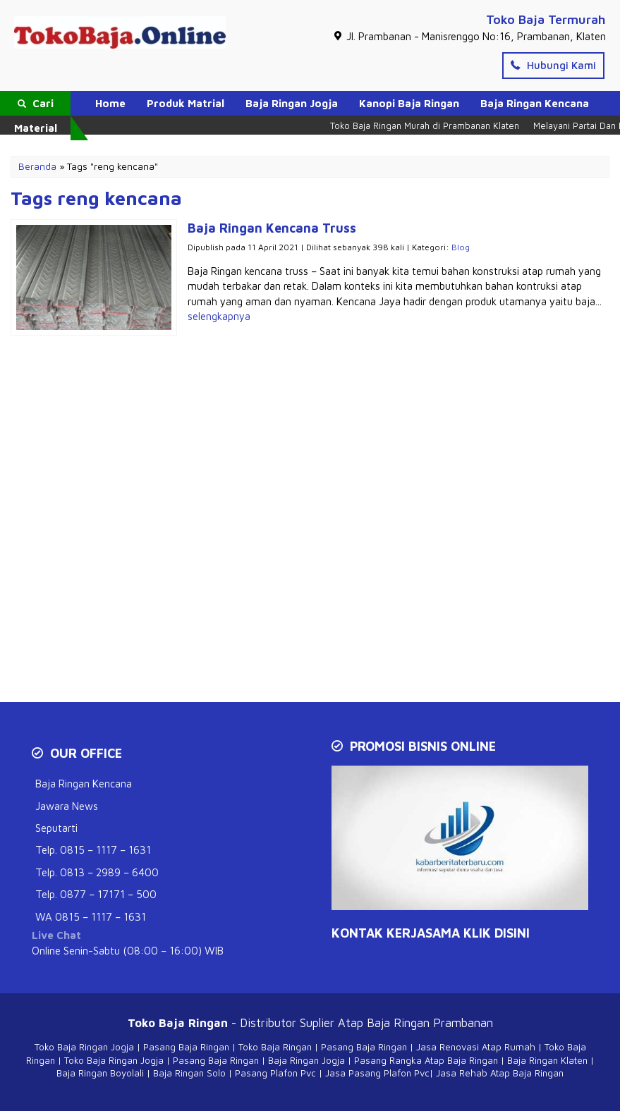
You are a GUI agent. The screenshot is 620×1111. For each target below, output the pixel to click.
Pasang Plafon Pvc (275, 1073)
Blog (460, 247)
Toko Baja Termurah (546, 19)
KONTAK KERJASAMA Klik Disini (431, 933)
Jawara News (66, 806)
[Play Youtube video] (461, 839)
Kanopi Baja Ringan (409, 103)
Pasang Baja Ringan (186, 1046)
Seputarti (56, 828)
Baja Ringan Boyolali (100, 1073)
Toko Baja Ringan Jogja (84, 1046)
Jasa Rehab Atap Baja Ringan (500, 1073)
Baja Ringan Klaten (547, 1060)
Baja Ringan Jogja (291, 103)
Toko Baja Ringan (275, 1046)
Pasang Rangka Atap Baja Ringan (426, 1060)
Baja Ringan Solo (189, 1073)
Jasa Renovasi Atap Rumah (475, 1046)
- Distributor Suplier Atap (247, 1022)
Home (110, 103)
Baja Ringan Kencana (534, 103)
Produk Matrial (185, 103)
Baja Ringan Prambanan (430, 1022)
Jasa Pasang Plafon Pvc (377, 1073)
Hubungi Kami (553, 65)
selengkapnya (219, 316)
